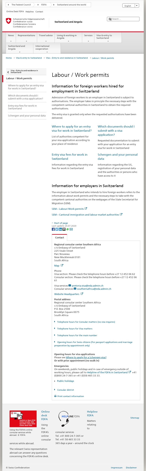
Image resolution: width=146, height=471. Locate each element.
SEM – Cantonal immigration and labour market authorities (87, 214)
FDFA (44, 5)
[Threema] (64, 229)
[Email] (71, 229)
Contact (58, 237)
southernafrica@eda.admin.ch (94, 288)
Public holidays (65, 380)
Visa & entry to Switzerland (108, 38)
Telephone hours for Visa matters (74, 328)
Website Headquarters (68, 294)
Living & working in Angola (68, 38)
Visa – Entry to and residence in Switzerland (67, 58)
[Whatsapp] (68, 229)
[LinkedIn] (60, 229)
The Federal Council (21, 5)
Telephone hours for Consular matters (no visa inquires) (86, 321)
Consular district (65, 389)
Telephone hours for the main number (77, 335)
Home (9, 58)
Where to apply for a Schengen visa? (86, 357)
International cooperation (47, 49)
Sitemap (134, 417)
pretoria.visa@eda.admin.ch (87, 285)
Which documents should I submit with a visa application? (116, 131)
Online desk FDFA (45, 415)
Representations (26, 38)
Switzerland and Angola (19, 49)
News (11, 38)
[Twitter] (57, 229)
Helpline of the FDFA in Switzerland (109, 372)
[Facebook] (53, 229)
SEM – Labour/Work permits (69, 208)
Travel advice (46, 38)
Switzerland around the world (71, 5)
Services (88, 38)
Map (58, 265)
